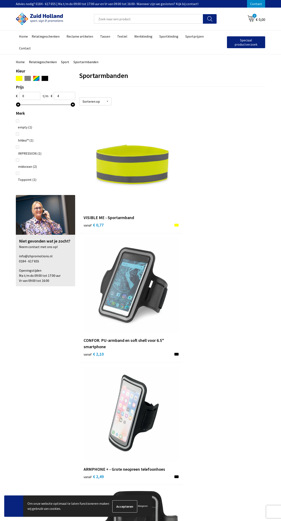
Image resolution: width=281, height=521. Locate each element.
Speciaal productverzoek (246, 42)
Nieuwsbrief (122, 418)
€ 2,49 (218, 188)
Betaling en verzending (131, 424)
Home (20, 62)
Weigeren (143, 506)
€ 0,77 (94, 182)
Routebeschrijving (127, 430)
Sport (65, 62)
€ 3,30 (156, 287)
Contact (256, 4)
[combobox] (148, 19)
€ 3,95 (94, 367)
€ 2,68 (94, 274)
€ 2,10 (156, 195)
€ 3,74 (218, 281)
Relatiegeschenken (43, 62)
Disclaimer (213, 424)
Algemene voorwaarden (223, 411)
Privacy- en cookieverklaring (226, 418)
